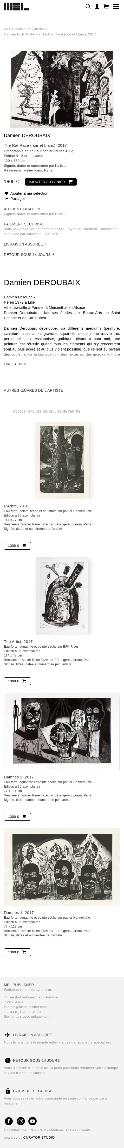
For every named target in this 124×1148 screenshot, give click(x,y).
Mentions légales (63, 1130)
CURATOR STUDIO (39, 1137)
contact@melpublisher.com (25, 1007)
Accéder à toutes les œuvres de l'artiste (46, 411)
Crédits (85, 1130)
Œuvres (38, 29)
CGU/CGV (38, 1130)
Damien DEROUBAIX (27, 135)
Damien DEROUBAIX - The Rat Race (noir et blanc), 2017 (50, 34)
